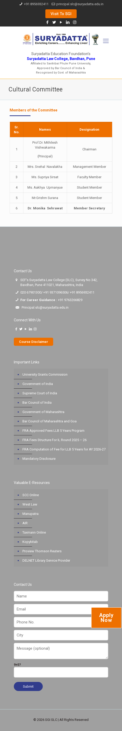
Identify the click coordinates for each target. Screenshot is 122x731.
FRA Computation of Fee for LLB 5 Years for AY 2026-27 (64, 449)
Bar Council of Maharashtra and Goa (49, 421)
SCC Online (30, 495)
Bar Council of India (37, 402)
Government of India (37, 384)
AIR (25, 523)
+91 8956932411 (36, 4)
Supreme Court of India (39, 393)
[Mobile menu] (105, 41)
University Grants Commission (45, 374)
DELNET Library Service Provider (46, 560)
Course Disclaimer (33, 342)
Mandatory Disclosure (39, 459)
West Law (29, 504)
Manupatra (30, 514)
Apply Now (106, 617)
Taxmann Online (34, 532)
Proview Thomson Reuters (42, 551)
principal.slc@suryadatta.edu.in (79, 4)
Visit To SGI (61, 13)
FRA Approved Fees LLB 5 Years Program (53, 431)
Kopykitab (30, 542)
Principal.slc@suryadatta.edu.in (45, 307)
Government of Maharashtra (43, 412)
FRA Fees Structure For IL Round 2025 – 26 (54, 440)
